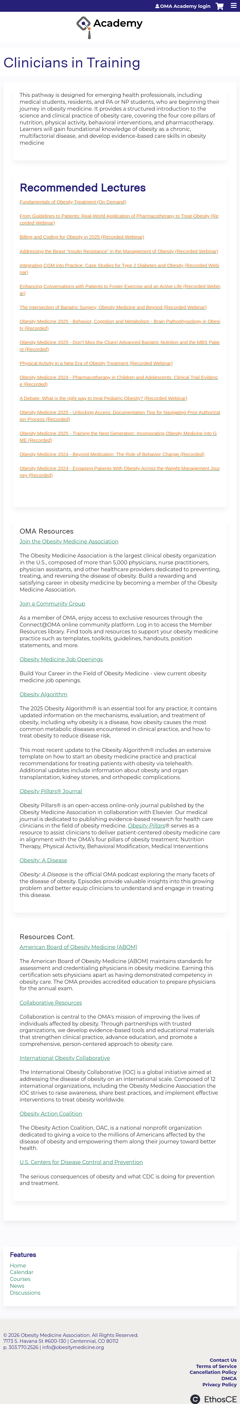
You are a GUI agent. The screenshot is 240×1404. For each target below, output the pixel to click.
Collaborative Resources (51, 1003)
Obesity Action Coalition (51, 1114)
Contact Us (223, 1360)
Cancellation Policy (213, 1372)
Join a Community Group (52, 604)
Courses (20, 1279)
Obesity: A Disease (43, 860)
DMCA (229, 1378)
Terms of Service (216, 1366)
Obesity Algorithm (43, 694)
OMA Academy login (185, 6)
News (17, 1286)
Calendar (21, 1272)
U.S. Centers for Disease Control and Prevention (81, 1162)
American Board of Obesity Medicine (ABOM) (78, 947)
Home (18, 1266)
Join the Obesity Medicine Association (69, 541)
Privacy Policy (219, 1385)
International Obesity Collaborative (65, 1058)
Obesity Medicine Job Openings (61, 659)
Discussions (25, 1293)
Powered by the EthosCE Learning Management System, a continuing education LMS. (213, 1399)
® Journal (51, 791)
